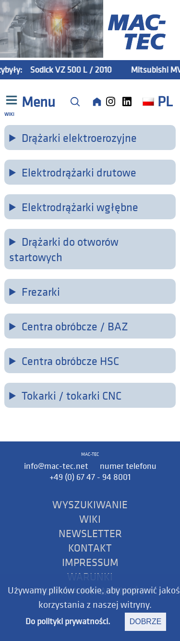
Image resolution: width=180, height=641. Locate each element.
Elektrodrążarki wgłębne (80, 206)
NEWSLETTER (90, 533)
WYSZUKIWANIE (90, 504)
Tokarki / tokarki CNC (71, 395)
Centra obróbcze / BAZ (75, 326)
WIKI (90, 519)
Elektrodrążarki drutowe (79, 172)
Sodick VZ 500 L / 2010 (75, 69)
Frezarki (41, 291)
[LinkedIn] (129, 101)
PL (157, 101)
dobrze (146, 621)
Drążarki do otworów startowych (63, 249)
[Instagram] (113, 101)
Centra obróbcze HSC (70, 360)
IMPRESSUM (90, 562)
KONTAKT (90, 547)
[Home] (97, 101)
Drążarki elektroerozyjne (79, 137)
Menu (37, 102)
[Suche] (75, 101)
